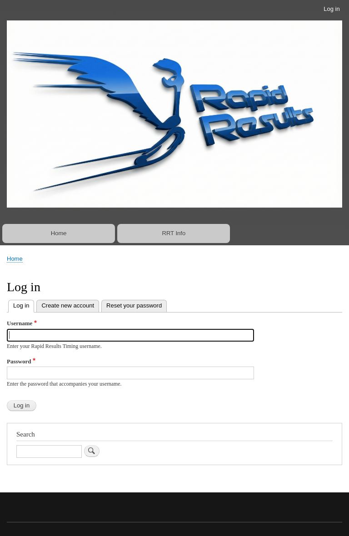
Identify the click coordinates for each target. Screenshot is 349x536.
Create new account (67, 305)
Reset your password (134, 305)
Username (19, 323)
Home (59, 233)
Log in (331, 8)
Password (19, 361)
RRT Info (174, 233)
